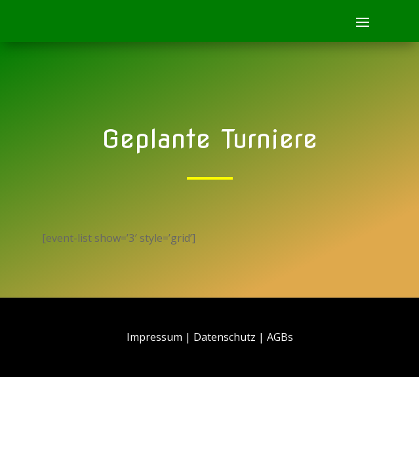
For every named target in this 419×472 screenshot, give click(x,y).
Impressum (154, 337)
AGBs (280, 337)
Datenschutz (224, 337)
